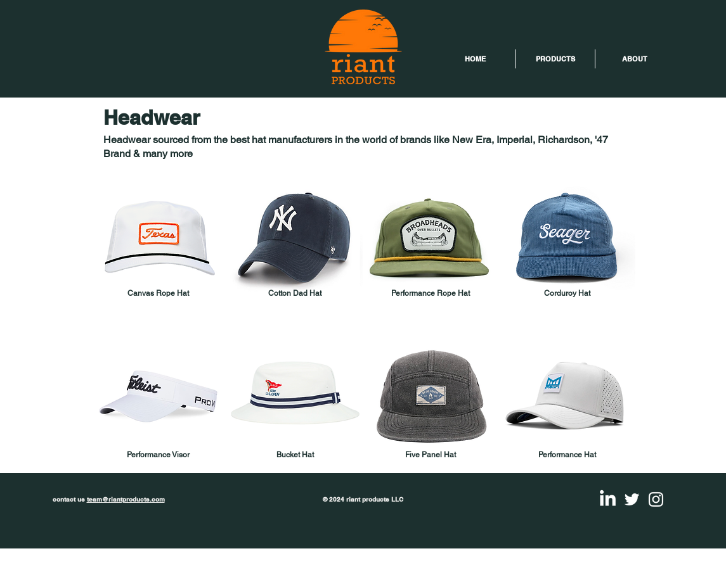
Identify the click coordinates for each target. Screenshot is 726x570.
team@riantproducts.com (126, 499)
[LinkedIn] (608, 499)
